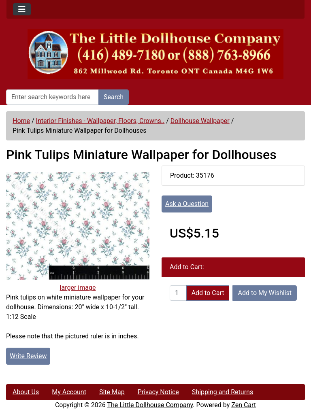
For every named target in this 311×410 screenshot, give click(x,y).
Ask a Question (187, 204)
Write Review (28, 356)
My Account (69, 392)
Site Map (112, 392)
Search (114, 97)
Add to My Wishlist (265, 293)
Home (21, 121)
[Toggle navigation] (22, 9)
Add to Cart (208, 293)
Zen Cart (243, 405)
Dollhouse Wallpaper (200, 121)
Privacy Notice (158, 392)
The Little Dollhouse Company (150, 405)
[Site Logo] (155, 54)
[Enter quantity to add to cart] (178, 293)
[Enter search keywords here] (52, 97)
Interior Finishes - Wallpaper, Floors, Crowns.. (100, 121)
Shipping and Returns (222, 392)
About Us (26, 392)
